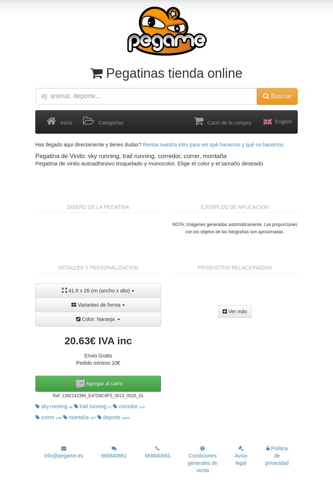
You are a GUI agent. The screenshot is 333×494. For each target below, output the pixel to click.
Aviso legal (241, 456)
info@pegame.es (63, 452)
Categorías (103, 121)
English (277, 122)
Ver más (235, 311)
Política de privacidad (277, 455)
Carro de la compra (222, 121)
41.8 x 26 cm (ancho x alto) (98, 290)
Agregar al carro (98, 383)
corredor (129, 406)
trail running (92, 406)
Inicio (59, 121)
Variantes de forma (98, 305)
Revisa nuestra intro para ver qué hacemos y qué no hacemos (213, 145)
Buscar (277, 96)
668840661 (114, 452)
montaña (79, 417)
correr (48, 417)
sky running (54, 406)
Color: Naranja (98, 319)
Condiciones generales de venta (203, 459)
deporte (113, 417)
